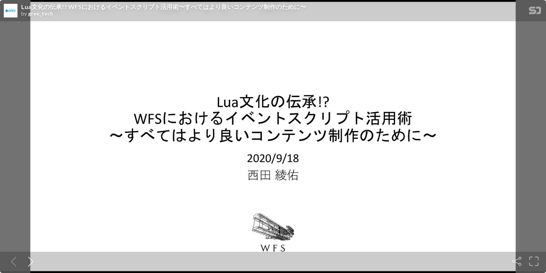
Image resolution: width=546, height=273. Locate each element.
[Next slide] (29, 261)
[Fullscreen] (534, 261)
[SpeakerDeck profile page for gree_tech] (10, 11)
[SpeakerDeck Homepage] (535, 12)
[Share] (517, 261)
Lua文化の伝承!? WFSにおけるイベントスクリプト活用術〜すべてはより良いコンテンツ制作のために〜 (163, 7)
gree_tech (40, 13)
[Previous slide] (12, 261)
